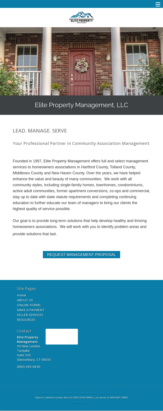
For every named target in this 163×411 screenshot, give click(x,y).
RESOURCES (26, 319)
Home (21, 295)
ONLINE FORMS (29, 305)
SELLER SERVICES (30, 315)
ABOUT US (25, 300)
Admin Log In (81, 402)
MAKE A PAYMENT (30, 310)
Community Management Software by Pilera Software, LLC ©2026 (82, 393)
